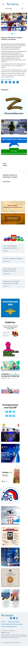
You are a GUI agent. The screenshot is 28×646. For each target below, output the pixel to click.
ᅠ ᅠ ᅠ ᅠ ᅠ (23, 621)
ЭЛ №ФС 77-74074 (5, 632)
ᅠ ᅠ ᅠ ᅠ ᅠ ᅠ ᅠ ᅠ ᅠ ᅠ (7, 622)
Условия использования (13, 621)
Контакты (3, 621)
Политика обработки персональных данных (11, 624)
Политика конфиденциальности (9, 626)
